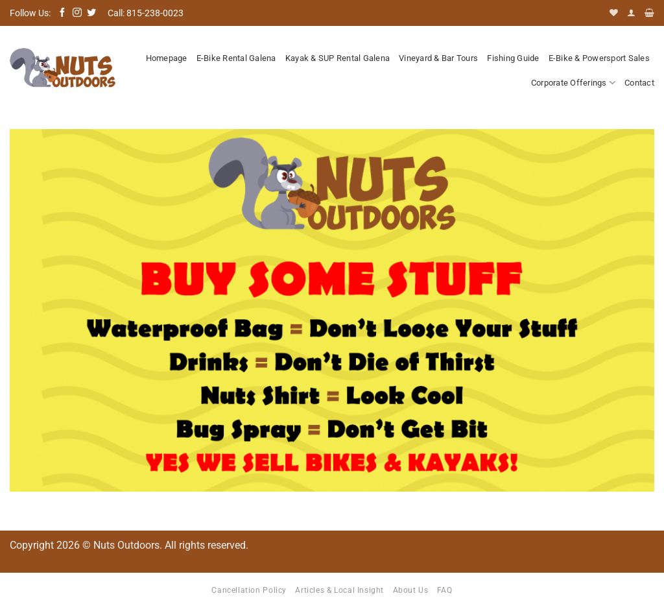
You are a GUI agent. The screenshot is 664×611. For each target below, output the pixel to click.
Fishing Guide (513, 58)
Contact (639, 83)
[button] (631, 13)
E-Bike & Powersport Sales (599, 58)
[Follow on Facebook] (62, 13)
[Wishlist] (614, 13)
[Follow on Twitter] (91, 13)
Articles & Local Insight (339, 590)
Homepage (166, 58)
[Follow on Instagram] (77, 13)
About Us (411, 590)
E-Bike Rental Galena (236, 58)
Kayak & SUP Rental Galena (337, 58)
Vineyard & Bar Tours (438, 58)
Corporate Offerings (573, 83)
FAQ (445, 590)
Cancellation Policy (249, 590)
